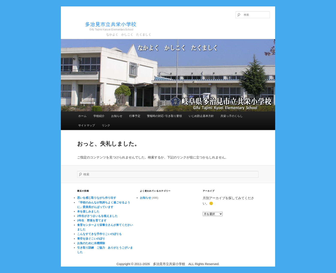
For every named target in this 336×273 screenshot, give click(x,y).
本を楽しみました (88, 211)
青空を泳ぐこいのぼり (91, 238)
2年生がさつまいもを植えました (97, 216)
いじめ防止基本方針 (201, 116)
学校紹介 (99, 116)
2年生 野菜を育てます (91, 220)
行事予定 (134, 116)
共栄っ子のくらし (231, 116)
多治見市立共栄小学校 (102, 25)
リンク (106, 125)
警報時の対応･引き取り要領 (164, 116)
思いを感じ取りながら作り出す (96, 197)
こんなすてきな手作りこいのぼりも (99, 234)
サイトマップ (86, 125)
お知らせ (116, 116)
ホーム (82, 116)
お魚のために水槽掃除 (91, 243)
